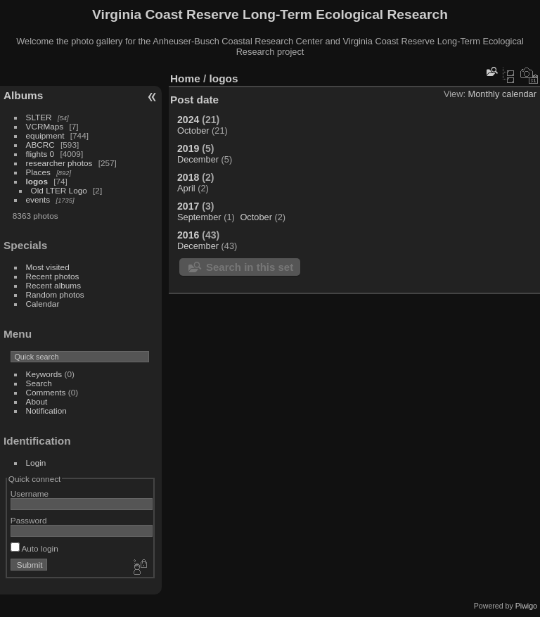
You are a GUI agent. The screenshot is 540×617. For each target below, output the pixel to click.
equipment (45, 135)
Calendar (43, 303)
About (37, 401)
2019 (188, 148)
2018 (188, 177)
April (186, 188)
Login (36, 462)
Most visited (48, 267)
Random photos (55, 294)
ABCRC (40, 144)
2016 (188, 235)
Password (29, 520)
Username (30, 493)
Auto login (34, 548)
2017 (188, 206)
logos (37, 181)
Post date (194, 100)
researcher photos (59, 162)
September (199, 217)
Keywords (44, 374)
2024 (188, 119)
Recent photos (52, 276)
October (193, 130)
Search (39, 383)
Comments (46, 392)
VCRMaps (45, 126)
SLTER (39, 117)
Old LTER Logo (59, 190)
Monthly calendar (502, 94)
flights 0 (40, 153)
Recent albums (53, 285)
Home (185, 78)
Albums (23, 95)
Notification (46, 410)
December (198, 159)
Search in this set (249, 267)
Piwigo (526, 606)
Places (38, 172)
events (38, 199)
